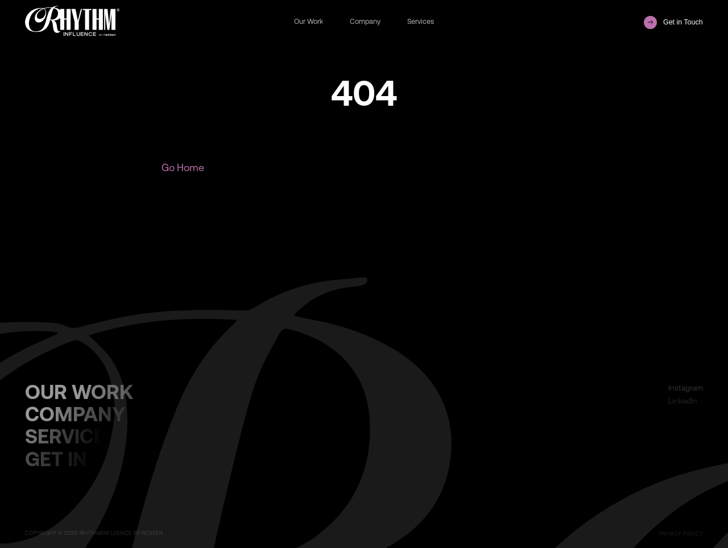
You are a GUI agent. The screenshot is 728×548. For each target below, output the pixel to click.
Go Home (183, 167)
